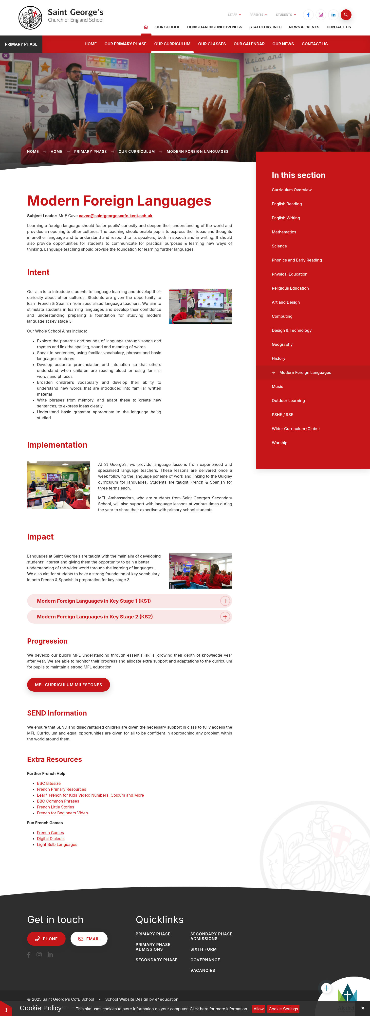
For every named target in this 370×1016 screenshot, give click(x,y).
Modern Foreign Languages (198, 151)
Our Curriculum (137, 151)
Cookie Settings (283, 1009)
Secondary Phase (157, 959)
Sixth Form (203, 949)
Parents (258, 15)
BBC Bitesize (49, 783)
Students (286, 15)
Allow (259, 1009)
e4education (166, 999)
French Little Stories (55, 807)
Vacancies (202, 970)
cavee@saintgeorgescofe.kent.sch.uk (115, 215)
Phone (46, 938)
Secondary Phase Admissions (211, 936)
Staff (234, 15)
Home (33, 151)
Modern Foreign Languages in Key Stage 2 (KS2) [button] (133, 617)
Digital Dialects (51, 838)
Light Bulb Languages (57, 844)
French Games (50, 832)
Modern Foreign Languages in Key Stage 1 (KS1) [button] (133, 601)
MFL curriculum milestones (68, 684)
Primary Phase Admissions (153, 947)
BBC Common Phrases (58, 801)
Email (88, 938)
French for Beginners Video (62, 812)
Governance (205, 959)
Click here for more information (218, 1009)
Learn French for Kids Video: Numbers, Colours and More (90, 795)
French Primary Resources (61, 789)
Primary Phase (90, 151)
